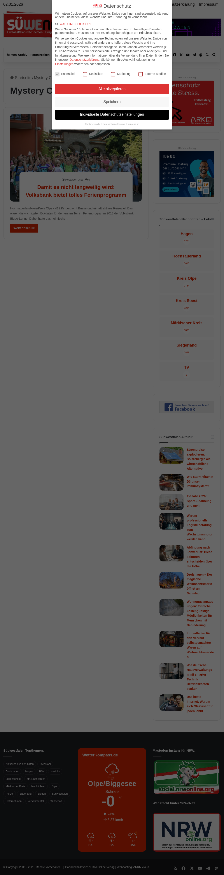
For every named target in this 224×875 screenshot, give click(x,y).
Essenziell (65, 74)
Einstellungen (64, 64)
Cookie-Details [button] (92, 124)
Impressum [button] (133, 124)
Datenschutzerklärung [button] (114, 124)
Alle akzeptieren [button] (112, 89)
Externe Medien (152, 74)
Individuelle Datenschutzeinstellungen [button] (112, 114)
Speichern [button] (112, 102)
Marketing (120, 74)
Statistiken (93, 74)
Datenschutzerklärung (84, 59)
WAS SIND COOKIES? (75, 24)
